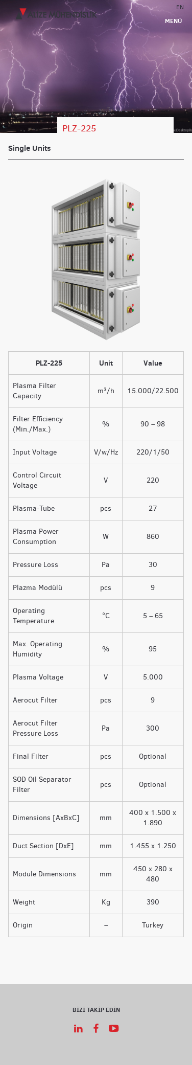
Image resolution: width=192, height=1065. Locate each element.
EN (180, 6)
